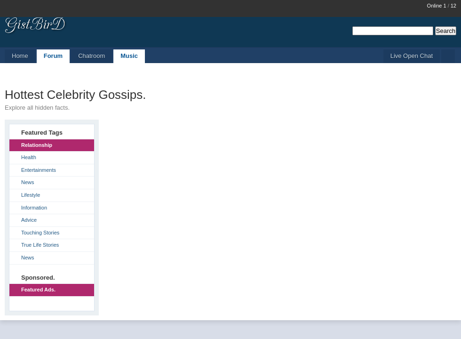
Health (28, 157)
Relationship (36, 145)
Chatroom (91, 55)
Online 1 (436, 5)
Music (129, 55)
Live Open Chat (411, 55)
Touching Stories (40, 232)
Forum (53, 55)
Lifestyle (30, 195)
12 (453, 5)
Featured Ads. (38, 289)
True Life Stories (40, 245)
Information (34, 207)
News (27, 182)
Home (20, 55)
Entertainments (38, 170)
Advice (29, 220)
